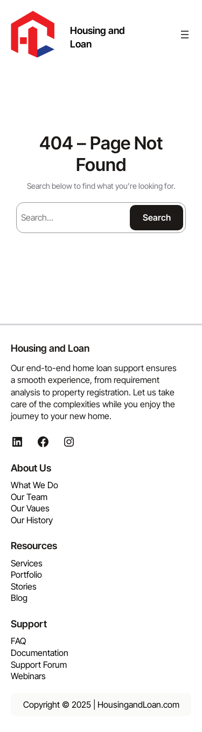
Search (157, 217)
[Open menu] (184, 34)
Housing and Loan (50, 348)
